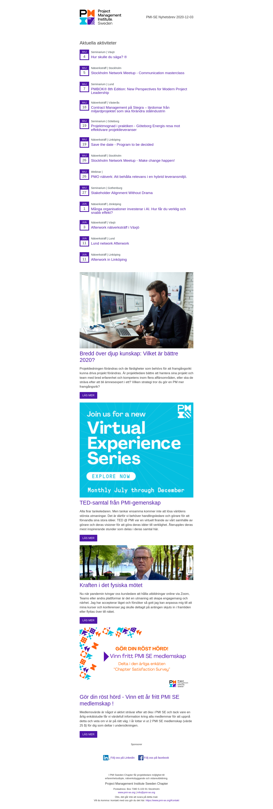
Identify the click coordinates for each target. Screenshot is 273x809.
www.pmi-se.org (126, 792)
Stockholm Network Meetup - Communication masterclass (137, 73)
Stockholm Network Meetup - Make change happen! (133, 160)
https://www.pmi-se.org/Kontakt (162, 800)
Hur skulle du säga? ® (109, 57)
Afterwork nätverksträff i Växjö (115, 227)
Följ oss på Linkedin (123, 757)
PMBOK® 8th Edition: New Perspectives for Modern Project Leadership (139, 91)
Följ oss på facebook (156, 757)
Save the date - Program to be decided (122, 145)
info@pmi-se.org (146, 792)
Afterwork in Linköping (109, 259)
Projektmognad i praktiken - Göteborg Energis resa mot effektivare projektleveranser (135, 128)
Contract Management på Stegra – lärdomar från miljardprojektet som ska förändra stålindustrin (130, 109)
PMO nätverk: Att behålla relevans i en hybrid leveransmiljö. (139, 177)
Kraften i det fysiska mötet (111, 585)
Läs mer (88, 395)
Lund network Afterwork (110, 243)
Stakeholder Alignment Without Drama (122, 193)
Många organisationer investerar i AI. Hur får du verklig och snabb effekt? (138, 211)
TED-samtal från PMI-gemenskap (120, 503)
